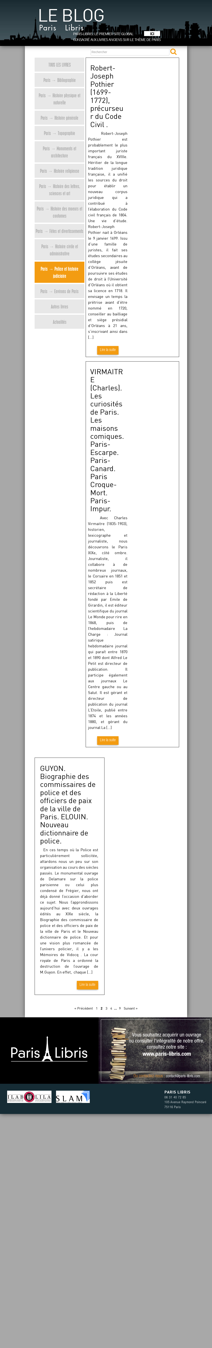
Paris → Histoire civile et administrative (59, 249)
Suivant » (131, 1008)
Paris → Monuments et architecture (59, 151)
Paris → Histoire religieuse (59, 171)
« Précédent (83, 1008)
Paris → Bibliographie (59, 80)
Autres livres (59, 306)
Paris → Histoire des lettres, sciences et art (59, 189)
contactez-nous (151, 1076)
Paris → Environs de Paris (59, 291)
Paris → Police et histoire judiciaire (59, 272)
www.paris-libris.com (167, 1054)
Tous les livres (59, 65)
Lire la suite (108, 350)
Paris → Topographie (59, 133)
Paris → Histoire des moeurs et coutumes (59, 212)
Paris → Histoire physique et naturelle (59, 98)
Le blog (71, 21)
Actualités (59, 322)
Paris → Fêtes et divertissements (59, 231)
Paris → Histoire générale (59, 118)
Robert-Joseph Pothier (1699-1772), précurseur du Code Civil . (106, 96)
